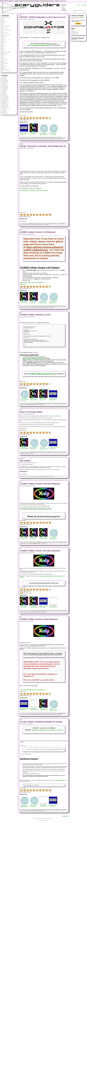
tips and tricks (53, 223)
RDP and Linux (35, 137)
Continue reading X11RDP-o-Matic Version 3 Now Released (32, 689)
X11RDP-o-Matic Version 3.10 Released (37, 232)
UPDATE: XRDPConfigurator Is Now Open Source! (43, 17)
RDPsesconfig (47, 306)
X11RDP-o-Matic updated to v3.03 (35, 315)
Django (3, 23)
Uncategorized (5, 63)
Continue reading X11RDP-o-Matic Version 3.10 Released (32, 282)
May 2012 (4, 93)
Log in (73, 30)
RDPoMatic (41, 306)
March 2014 (4, 79)
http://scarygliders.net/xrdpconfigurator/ (39, 45)
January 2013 (5, 87)
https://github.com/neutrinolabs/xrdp (33, 358)
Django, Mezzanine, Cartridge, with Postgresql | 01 (43, 146)
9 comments (31, 453)
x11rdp (58, 137)
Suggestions (4, 58)
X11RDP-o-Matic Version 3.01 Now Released (40, 551)
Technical (4, 61)
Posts (78, 5)
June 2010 (4, 109)
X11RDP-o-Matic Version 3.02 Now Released (40, 484)
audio (3, 19)
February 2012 (5, 95)
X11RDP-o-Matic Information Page (42, 374)
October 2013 (5, 82)
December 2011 (5, 98)
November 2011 (5, 99)
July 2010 (4, 108)
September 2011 (5, 101)
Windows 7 (4, 67)
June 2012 (4, 92)
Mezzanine (4, 36)
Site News (4, 54)
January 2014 (5, 80)
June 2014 (4, 78)
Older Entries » (65, 816)
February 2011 (5, 104)
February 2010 (5, 113)
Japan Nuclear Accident (7, 30)
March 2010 (4, 112)
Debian (35, 223)
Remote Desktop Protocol (43, 137)
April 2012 (4, 94)
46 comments (43, 543)
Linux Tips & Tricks (6, 34)
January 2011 (5, 105)
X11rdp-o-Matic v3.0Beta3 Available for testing (41, 722)
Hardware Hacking (6, 25)
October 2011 (5, 100)
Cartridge (4, 21)
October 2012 (5, 88)
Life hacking (4, 32)
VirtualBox (4, 65)
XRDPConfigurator (6, 69)
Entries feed (74, 31)
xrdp (61, 137)
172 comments (51, 307)
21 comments (43, 611)
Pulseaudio (4, 41)
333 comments (48, 714)
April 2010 (4, 111)
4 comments (46, 224)
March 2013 (4, 85)
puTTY (3, 43)
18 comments (42, 810)
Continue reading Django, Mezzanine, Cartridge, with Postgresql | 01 (34, 190)
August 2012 (4, 89)
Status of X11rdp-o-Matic (31, 412)
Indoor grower (5, 28)
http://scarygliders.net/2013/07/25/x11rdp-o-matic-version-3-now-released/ (36, 509)
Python (3, 45)
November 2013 (5, 81)
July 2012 (4, 91)
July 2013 (4, 84)
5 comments (41, 404)
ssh (3, 56)
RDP (3, 47)
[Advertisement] (45, 159)
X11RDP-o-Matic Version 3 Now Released (38, 619)
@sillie (25, 506)
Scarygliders (42, 818)
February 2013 (5, 86)
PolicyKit (4, 39)
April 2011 (4, 102)
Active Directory (5, 17)
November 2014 (5, 77)
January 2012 (5, 96)
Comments (84, 5)
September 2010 (5, 107)
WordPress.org (75, 33)
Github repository (60, 780)
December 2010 (5, 106)
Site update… (26, 461)
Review (3, 50)
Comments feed (75, 32)
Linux (41, 223)
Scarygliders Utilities (6, 52)
